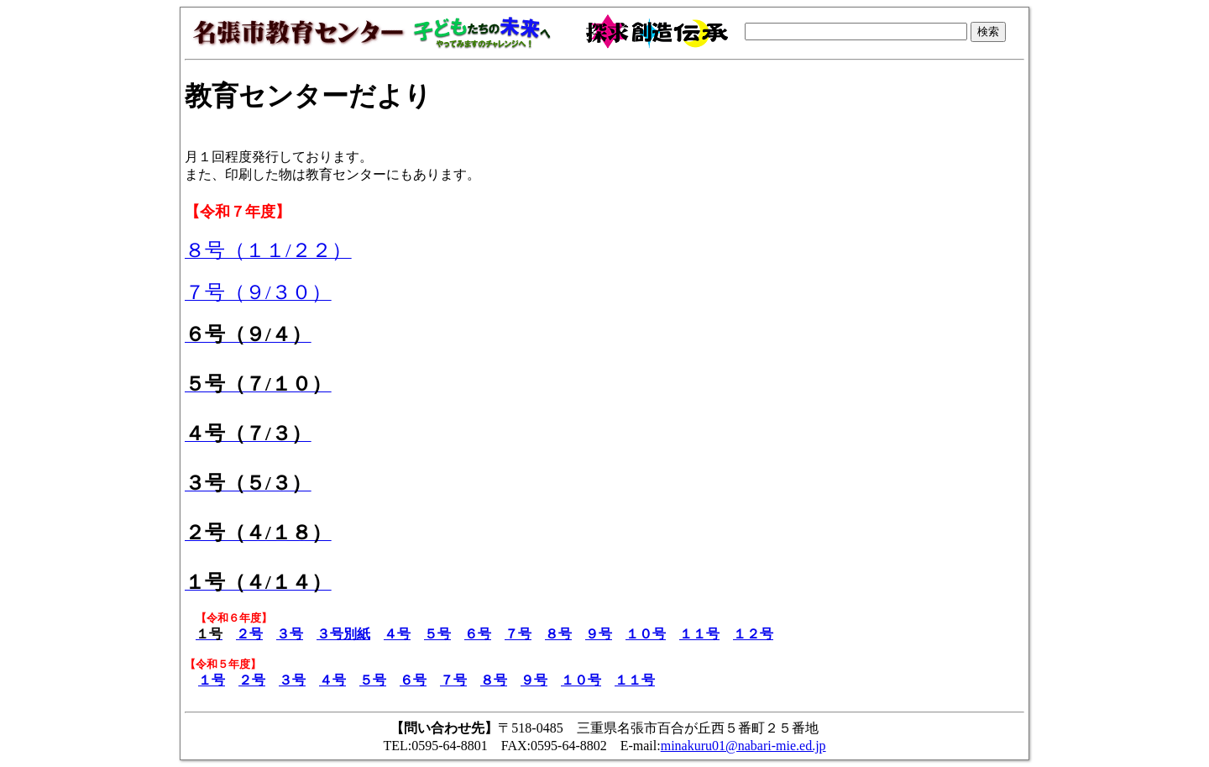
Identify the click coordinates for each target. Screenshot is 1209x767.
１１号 (699, 634)
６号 (477, 634)
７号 (518, 634)
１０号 (645, 634)
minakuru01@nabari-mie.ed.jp (743, 745)
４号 (397, 634)
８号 (558, 634)
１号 (211, 680)
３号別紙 (343, 634)
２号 (249, 634)
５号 (437, 634)
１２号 (753, 634)
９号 (598, 634)
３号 (289, 634)
